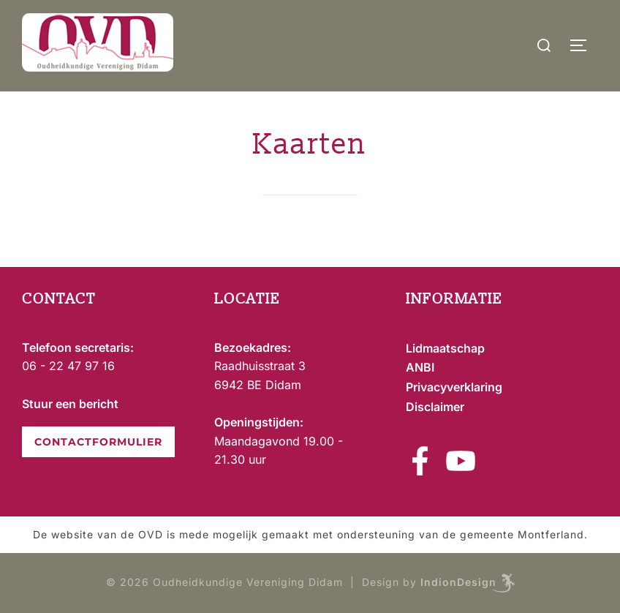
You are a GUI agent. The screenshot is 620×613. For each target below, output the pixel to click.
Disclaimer (435, 406)
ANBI (420, 367)
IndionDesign (458, 582)
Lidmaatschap (445, 348)
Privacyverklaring (454, 387)
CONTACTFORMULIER (98, 441)
